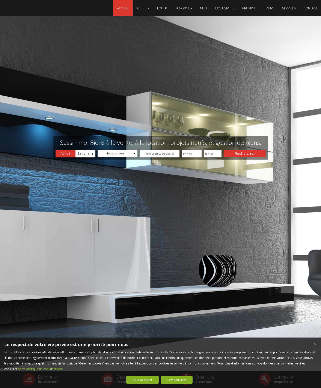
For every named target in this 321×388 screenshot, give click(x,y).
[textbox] (159, 153)
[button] (65, 153)
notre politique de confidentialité (40, 369)
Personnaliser (176, 380)
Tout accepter (142, 380)
